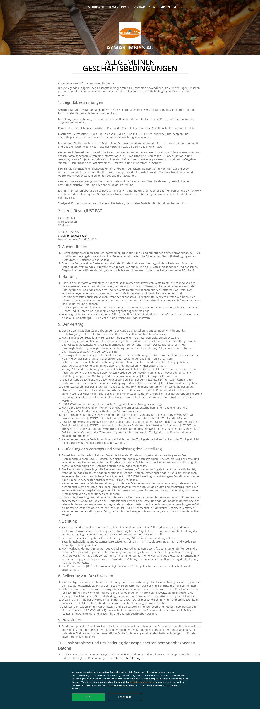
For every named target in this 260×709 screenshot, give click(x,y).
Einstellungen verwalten (142, 682)
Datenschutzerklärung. (127, 658)
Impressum (168, 7)
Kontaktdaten (144, 7)
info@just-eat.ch (77, 235)
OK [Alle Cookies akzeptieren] (88, 697)
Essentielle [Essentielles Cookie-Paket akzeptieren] (124, 697)
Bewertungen (119, 7)
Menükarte (96, 7)
